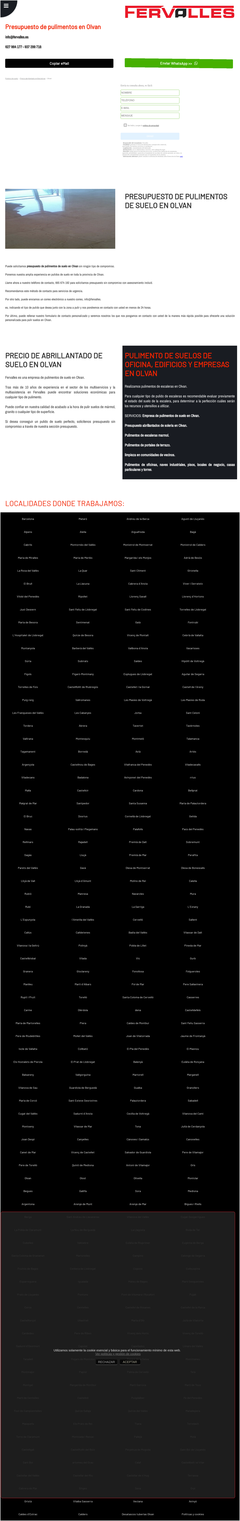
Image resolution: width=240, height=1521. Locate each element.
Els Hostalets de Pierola (27, 1061)
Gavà (83, 867)
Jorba (137, 712)
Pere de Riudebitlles (28, 1036)
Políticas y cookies (193, 1514)
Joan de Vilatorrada (138, 1036)
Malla (28, 790)
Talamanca (192, 738)
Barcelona (28, 518)
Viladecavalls (193, 764)
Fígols (28, 674)
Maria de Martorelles (28, 1023)
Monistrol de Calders (192, 544)
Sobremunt (193, 842)
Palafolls (138, 829)
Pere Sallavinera (193, 984)
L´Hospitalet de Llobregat (28, 635)
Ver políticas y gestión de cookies (118, 1354)
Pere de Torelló (28, 1165)
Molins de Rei (138, 881)
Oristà (28, 1501)
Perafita (193, 855)
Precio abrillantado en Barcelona (32, 78)
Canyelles (83, 1139)
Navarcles (138, 893)
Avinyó (193, 1501)
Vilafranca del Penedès (138, 764)
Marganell (193, 1074)
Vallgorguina (82, 1074)
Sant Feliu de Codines (138, 609)
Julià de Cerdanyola (193, 1126)
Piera (83, 1023)
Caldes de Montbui (138, 1023)
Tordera (28, 725)
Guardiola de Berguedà (83, 1087)
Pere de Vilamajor (193, 1152)
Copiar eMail (59, 63)
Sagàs (28, 855)
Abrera (83, 725)
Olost (83, 1178)
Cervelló (138, 919)
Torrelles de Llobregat (193, 609)
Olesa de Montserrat (138, 867)
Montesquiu (83, 738)
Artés (192, 751)
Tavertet (138, 725)
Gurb (193, 958)
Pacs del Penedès (193, 829)
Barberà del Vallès (83, 648)
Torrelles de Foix (28, 687)
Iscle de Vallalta (28, 1048)
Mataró (83, 518)
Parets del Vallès (28, 867)
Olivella (138, 1178)
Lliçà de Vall (28, 881)
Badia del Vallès (138, 932)
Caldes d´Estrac (28, 1514)
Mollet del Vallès (83, 1036)
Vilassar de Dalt (193, 932)
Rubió (28, 893)
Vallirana (28, 738)
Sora (138, 1191)
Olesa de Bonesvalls (193, 867)
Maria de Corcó (28, 1100)
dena (138, 1010)
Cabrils (28, 544)
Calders (83, 1514)
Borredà (83, 751)
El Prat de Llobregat (83, 1061)
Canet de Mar (28, 1152)
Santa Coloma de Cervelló (138, 997)
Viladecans (28, 777)
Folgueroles (193, 971)
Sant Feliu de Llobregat (83, 609)
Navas (28, 829)
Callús (28, 932)
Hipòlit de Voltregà (193, 661)
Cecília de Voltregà (138, 1113)
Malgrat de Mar (28, 803)
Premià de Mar (138, 855)
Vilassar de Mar (83, 1126)
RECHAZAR (106, 1362)
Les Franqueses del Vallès (28, 712)
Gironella (193, 570)
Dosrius (83, 816)
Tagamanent (28, 751)
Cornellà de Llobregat (138, 816)
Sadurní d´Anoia (82, 1113)
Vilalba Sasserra (83, 1501)
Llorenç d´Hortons (193, 596)
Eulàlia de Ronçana (193, 1061)
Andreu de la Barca (138, 518)
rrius (193, 777)
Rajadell (83, 842)
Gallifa (83, 1191)
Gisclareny (83, 971)
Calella (193, 881)
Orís (193, 1165)
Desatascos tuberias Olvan (138, 1514)
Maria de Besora (28, 622)
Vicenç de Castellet (83, 1152)
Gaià (138, 622)
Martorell (138, 1074)
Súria (28, 661)
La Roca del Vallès (28, 570)
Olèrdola (83, 1010)
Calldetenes (83, 932)
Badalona (82, 777)
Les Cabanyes (83, 712)
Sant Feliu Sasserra (193, 1023)
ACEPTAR (130, 1362)
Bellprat (193, 790)
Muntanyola (28, 648)
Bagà (193, 531)
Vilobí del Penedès (28, 596)
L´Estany (193, 906)
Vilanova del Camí (192, 1113)
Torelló (83, 997)
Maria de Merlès (82, 557)
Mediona (193, 1191)
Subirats (83, 661)
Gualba (138, 1087)
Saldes (138, 661)
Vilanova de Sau (28, 1087)
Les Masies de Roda (193, 700)
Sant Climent (138, 570)
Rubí (28, 906)
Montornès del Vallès (83, 544)
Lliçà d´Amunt (83, 881)
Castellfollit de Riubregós (83, 687)
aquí (181, 156)
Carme (28, 1010)
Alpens (28, 531)
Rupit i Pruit (28, 997)
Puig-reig (28, 700)
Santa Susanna (138, 803)
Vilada (83, 958)
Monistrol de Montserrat (138, 544)
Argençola (28, 764)
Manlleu (28, 984)
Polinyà (83, 945)
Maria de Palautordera (193, 803)
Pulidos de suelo (11, 78)
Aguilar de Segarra (193, 674)
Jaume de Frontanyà (192, 1036)
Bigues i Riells (192, 1204)
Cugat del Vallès (28, 1113)
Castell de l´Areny (192, 687)
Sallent (193, 919)
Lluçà (83, 855)
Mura (193, 893)
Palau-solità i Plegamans (83, 829)
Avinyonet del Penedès (138, 777)
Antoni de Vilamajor (138, 1165)
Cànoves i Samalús (138, 1139)
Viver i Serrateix (193, 583)
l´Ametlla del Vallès (83, 919)
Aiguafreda (138, 531)
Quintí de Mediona (83, 1165)
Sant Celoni (193, 712)
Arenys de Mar (137, 1204)
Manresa (83, 893)
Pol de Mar (138, 984)
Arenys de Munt (83, 1204)
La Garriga (138, 906)
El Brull (28, 583)
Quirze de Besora (83, 635)
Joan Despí (28, 1139)
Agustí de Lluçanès (192, 518)
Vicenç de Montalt (138, 635)
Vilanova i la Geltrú (28, 945)
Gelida (193, 816)
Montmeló (138, 738)
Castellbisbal (28, 958)
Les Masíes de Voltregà (138, 700)
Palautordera (138, 1100)
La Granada (83, 906)
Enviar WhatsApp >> (179, 63)
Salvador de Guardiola (138, 1152)
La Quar (82, 570)
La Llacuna (83, 583)
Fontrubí (193, 622)
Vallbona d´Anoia (138, 648)
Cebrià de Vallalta (192, 635)
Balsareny (28, 1074)
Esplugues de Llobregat (138, 674)
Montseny (28, 1126)
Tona (138, 1126)
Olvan (28, 1178)
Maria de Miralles (28, 557)
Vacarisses (192, 648)
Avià (138, 751)
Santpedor (83, 803)
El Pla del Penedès (138, 1048)
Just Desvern (28, 609)
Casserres (193, 997)
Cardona (138, 790)
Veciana (138, 1501)
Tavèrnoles (193, 725)
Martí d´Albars (83, 984)
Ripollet (83, 596)
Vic (138, 958)
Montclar (193, 1178)
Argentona (28, 1204)
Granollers (193, 1087)
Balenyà (138, 1061)
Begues (28, 1191)
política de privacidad (151, 125)
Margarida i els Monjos (138, 557)
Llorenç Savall (137, 596)
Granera (28, 971)
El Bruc (28, 816)
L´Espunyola (28, 919)
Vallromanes (82, 700)
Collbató (83, 1048)
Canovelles (192, 1139)
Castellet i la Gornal (138, 687)
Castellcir (83, 790)
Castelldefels (193, 1010)
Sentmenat (83, 622)
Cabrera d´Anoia (138, 583)
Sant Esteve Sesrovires (83, 1100)
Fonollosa (138, 971)
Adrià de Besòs (193, 557)
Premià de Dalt (138, 842)
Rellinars (28, 842)
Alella (83, 531)
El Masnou (193, 1048)
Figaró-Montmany (83, 674)
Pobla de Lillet (137, 945)
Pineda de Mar (192, 945)
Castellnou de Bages (83, 764)
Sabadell (193, 1100)
